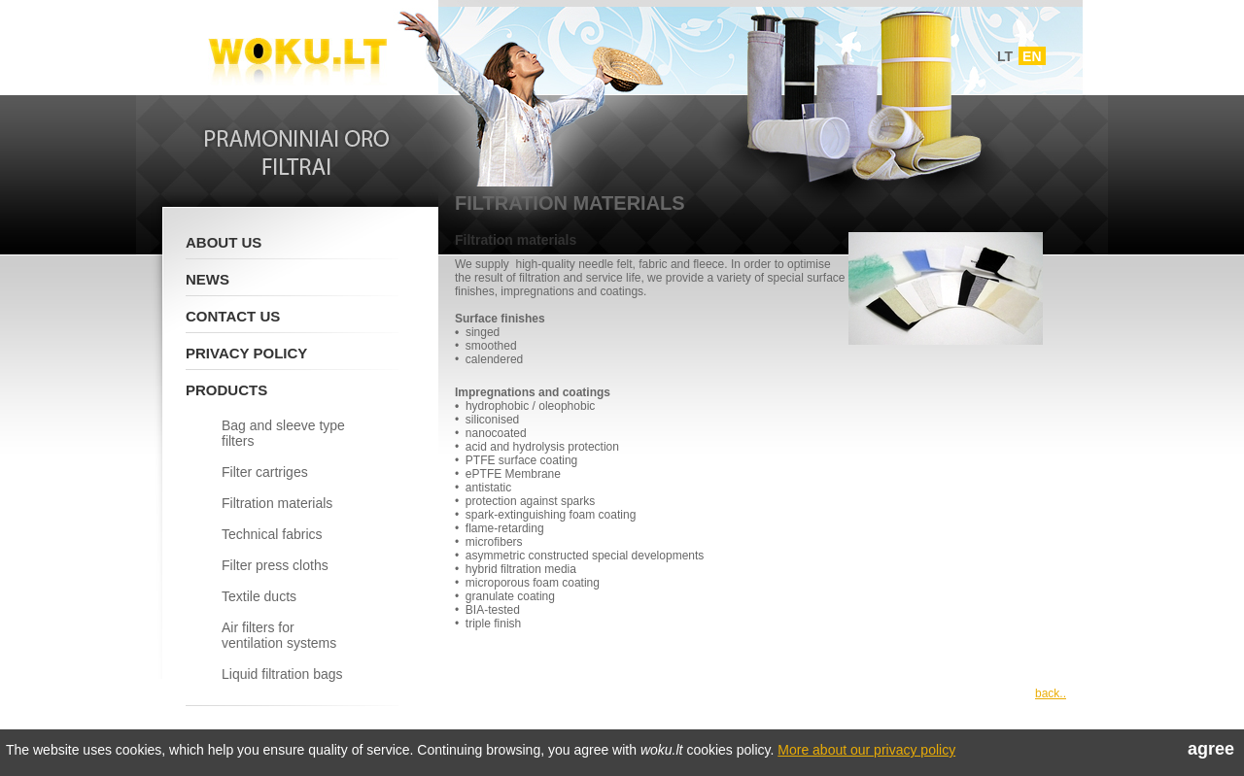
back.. (1050, 693)
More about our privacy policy (866, 750)
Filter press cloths (275, 565)
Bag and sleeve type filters (283, 433)
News (207, 279)
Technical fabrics (272, 534)
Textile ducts (259, 596)
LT (1005, 56)
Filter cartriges (265, 472)
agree (1211, 749)
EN (1031, 56)
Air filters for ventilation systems (279, 635)
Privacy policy (246, 353)
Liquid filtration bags (282, 674)
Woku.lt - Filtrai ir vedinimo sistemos (297, 51)
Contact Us (233, 316)
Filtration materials (277, 503)
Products (226, 390)
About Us (223, 242)
